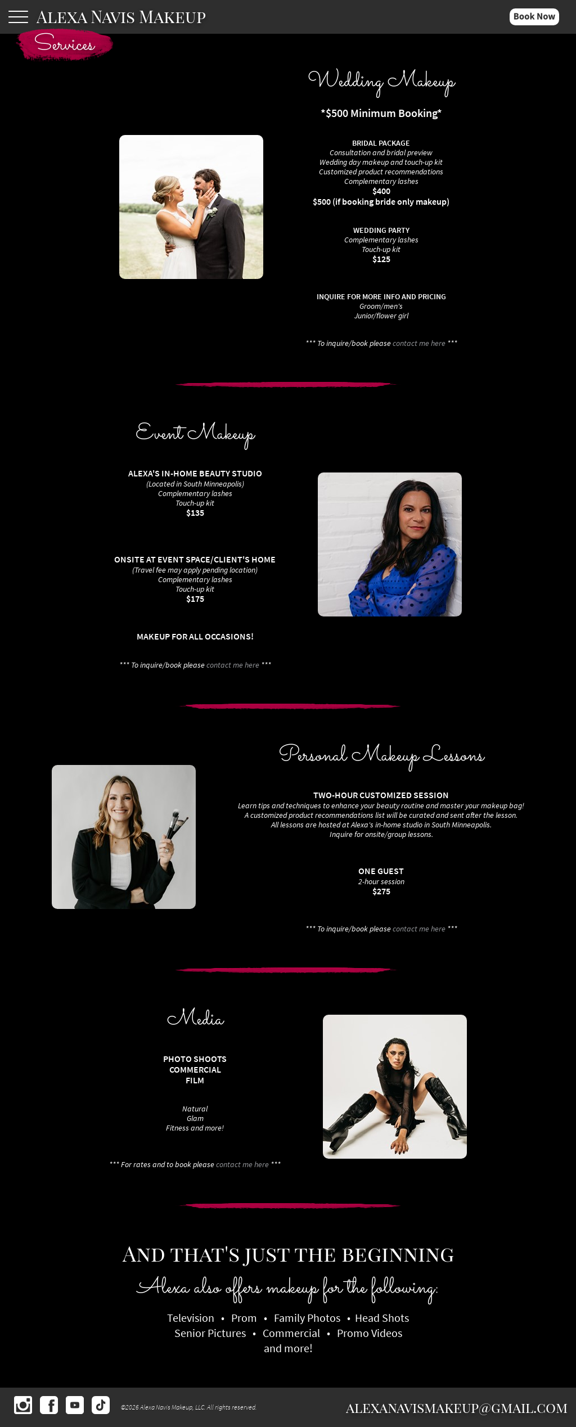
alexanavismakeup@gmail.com (457, 1407)
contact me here (419, 343)
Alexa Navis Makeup (121, 17)
